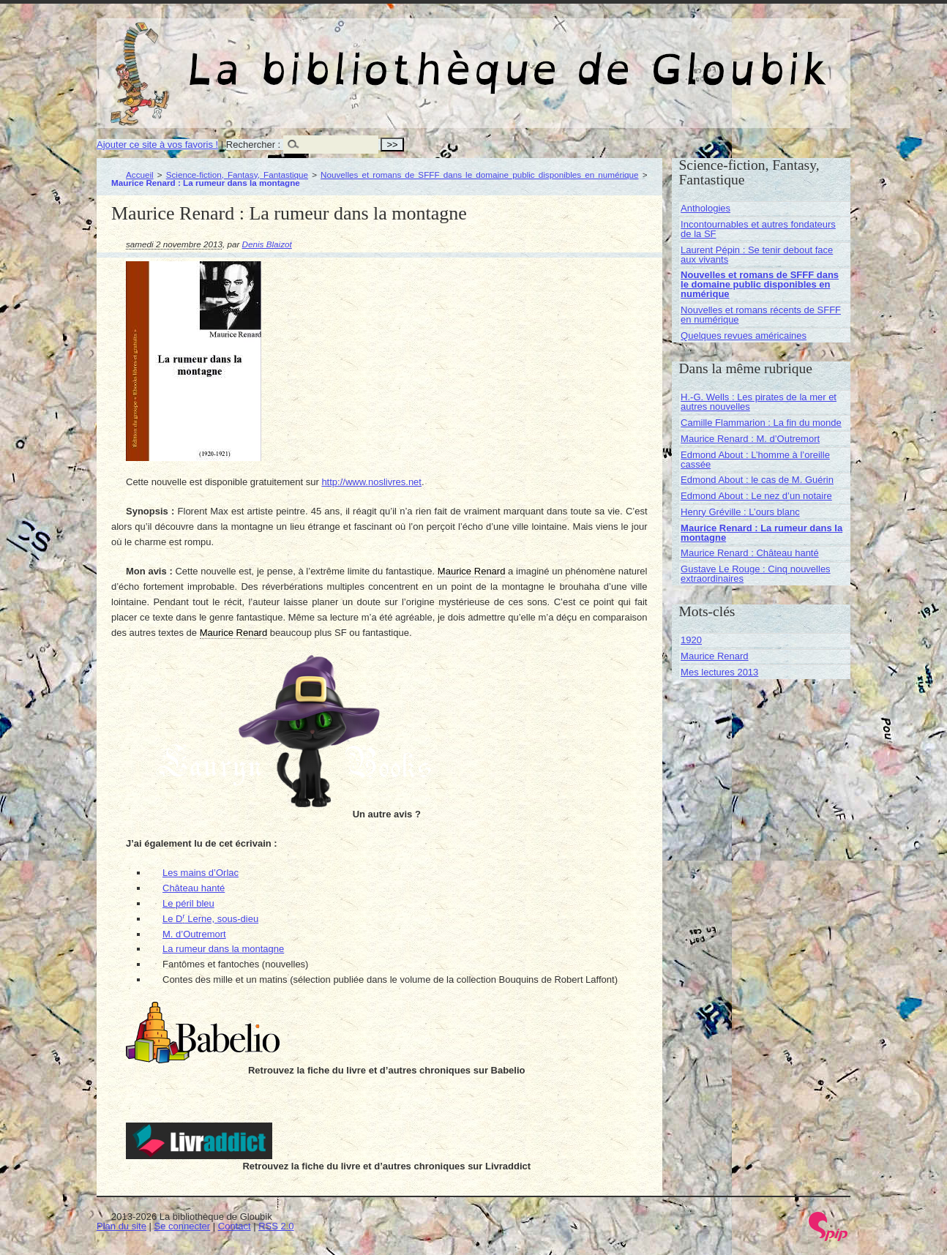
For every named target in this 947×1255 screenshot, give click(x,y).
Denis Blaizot (267, 244)
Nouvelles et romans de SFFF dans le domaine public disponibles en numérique (480, 174)
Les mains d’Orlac (200, 872)
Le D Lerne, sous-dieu (210, 918)
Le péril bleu (188, 903)
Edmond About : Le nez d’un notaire (756, 495)
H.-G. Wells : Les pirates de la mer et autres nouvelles (758, 402)
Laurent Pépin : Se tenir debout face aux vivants (757, 254)
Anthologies (705, 208)
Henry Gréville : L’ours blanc (740, 511)
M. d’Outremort (194, 934)
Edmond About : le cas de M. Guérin (757, 479)
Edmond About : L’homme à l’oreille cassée (755, 459)
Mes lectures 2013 (719, 672)
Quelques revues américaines (743, 335)
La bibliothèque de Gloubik (628, 57)
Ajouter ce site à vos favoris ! (157, 144)
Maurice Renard (715, 656)
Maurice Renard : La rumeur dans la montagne (761, 532)
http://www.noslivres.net (371, 481)
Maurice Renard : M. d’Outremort (750, 438)
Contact (234, 1226)
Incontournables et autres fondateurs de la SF (758, 229)
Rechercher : (253, 144)
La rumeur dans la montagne (223, 948)
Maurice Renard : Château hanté (750, 552)
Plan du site (121, 1226)
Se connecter (182, 1226)
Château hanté (193, 888)
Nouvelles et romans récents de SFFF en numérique (761, 314)
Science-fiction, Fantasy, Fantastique (237, 174)
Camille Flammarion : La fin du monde (761, 422)
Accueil (140, 174)
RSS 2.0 (275, 1226)
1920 (691, 639)
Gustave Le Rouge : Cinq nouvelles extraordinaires (756, 573)
